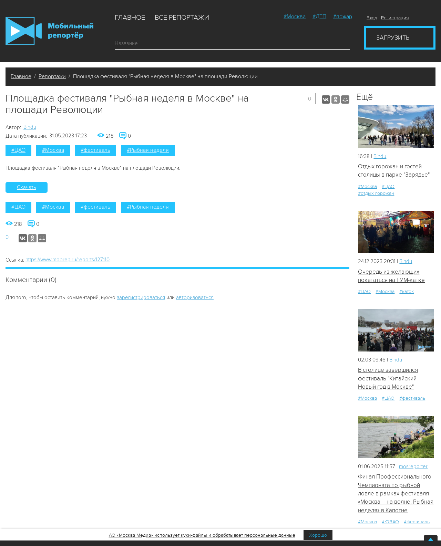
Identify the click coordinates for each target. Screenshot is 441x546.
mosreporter (413, 466)
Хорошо (318, 535)
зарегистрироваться (141, 297)
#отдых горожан (376, 193)
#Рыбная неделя (148, 150)
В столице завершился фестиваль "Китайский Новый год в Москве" (388, 378)
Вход (372, 18)
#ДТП (319, 16)
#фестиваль (95, 150)
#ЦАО (18, 150)
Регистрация (395, 18)
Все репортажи (182, 17)
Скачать (26, 187)
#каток (406, 291)
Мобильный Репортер (49, 31)
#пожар (342, 16)
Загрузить (392, 37)
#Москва (295, 16)
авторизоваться (195, 297)
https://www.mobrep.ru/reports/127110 (67, 259)
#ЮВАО (390, 522)
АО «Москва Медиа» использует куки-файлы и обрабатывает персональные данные (202, 535)
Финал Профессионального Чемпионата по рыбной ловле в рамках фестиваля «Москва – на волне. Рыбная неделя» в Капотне (395, 493)
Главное (130, 17)
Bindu (29, 127)
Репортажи (52, 76)
